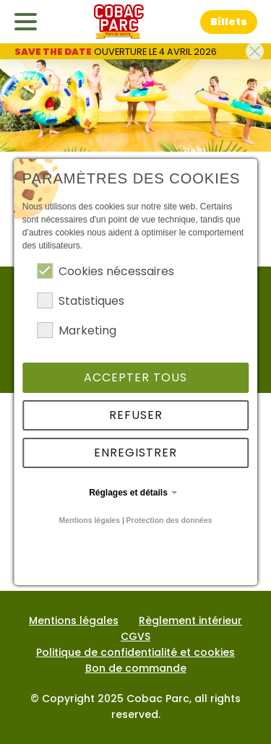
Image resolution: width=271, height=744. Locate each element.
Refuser (136, 415)
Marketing (76, 330)
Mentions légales (89, 520)
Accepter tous (135, 377)
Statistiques (80, 301)
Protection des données (169, 520)
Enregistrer (135, 452)
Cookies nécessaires (105, 271)
